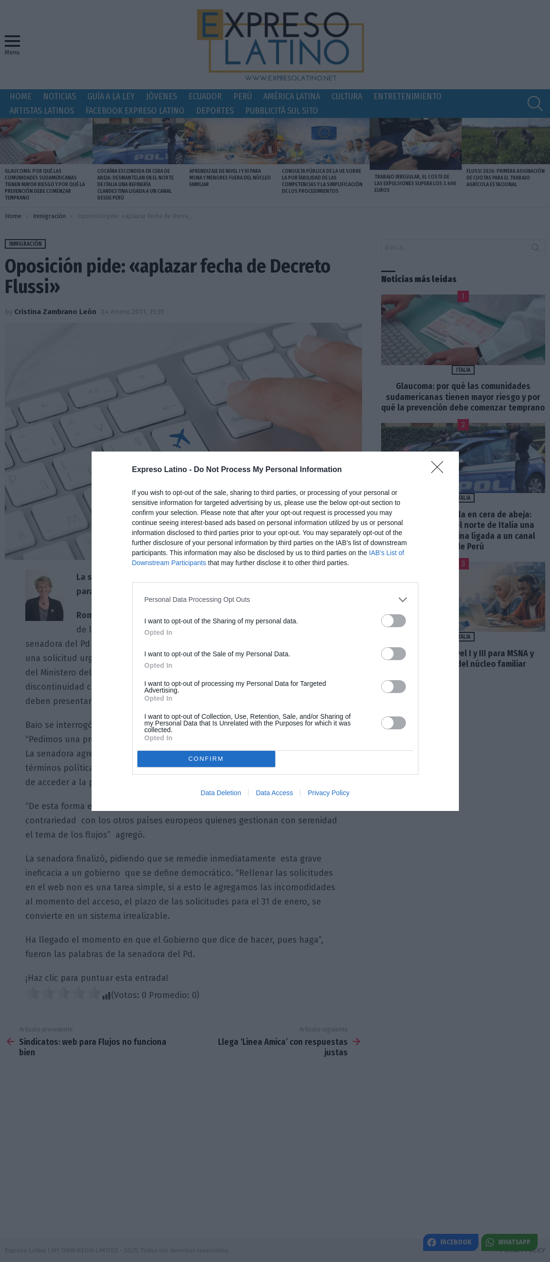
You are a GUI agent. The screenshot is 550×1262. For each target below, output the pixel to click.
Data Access (274, 793)
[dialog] (275, 631)
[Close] (440, 470)
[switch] (393, 620)
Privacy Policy (328, 793)
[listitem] (275, 600)
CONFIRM (206, 758)
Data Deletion (221, 793)
